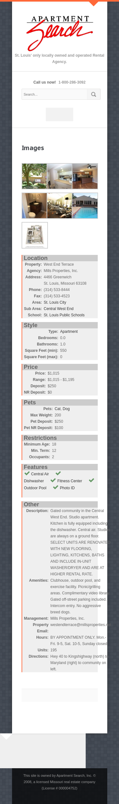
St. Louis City (55, 302)
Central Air (40, 474)
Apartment (69, 331)
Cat (58, 409)
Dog (66, 409)
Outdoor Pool (35, 488)
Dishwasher (34, 481)
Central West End (59, 309)
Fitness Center (69, 481)
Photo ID (67, 488)
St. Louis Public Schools (64, 315)
